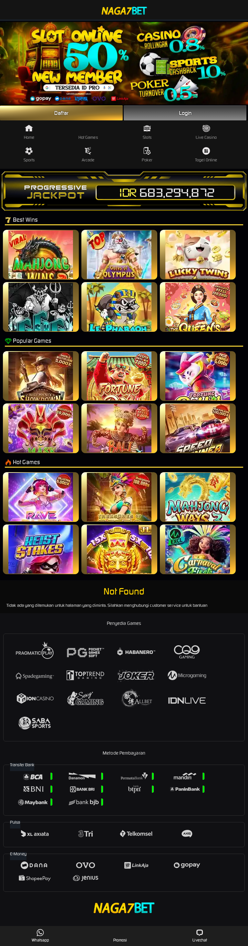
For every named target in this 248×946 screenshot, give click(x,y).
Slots (147, 132)
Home (29, 132)
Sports (29, 155)
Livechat (199, 935)
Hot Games (88, 132)
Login (185, 113)
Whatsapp (40, 935)
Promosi (120, 935)
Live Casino (206, 132)
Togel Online (206, 155)
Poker (147, 155)
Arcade (88, 155)
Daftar (61, 113)
